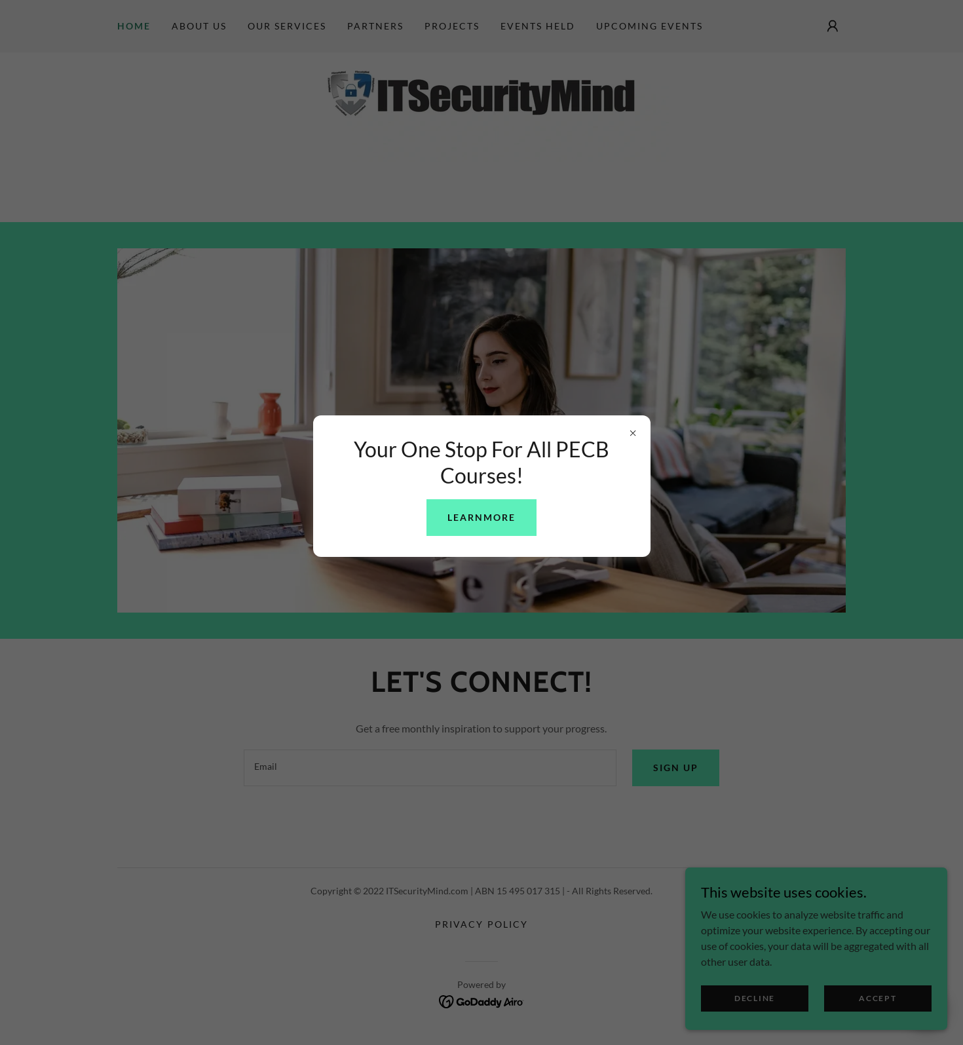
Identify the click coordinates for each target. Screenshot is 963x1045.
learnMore (481, 517)
